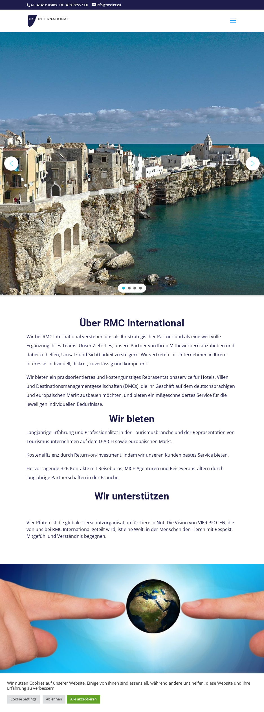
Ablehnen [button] (54, 699)
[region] (132, 163)
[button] (11, 163)
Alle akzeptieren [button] (83, 699)
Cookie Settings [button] (23, 699)
